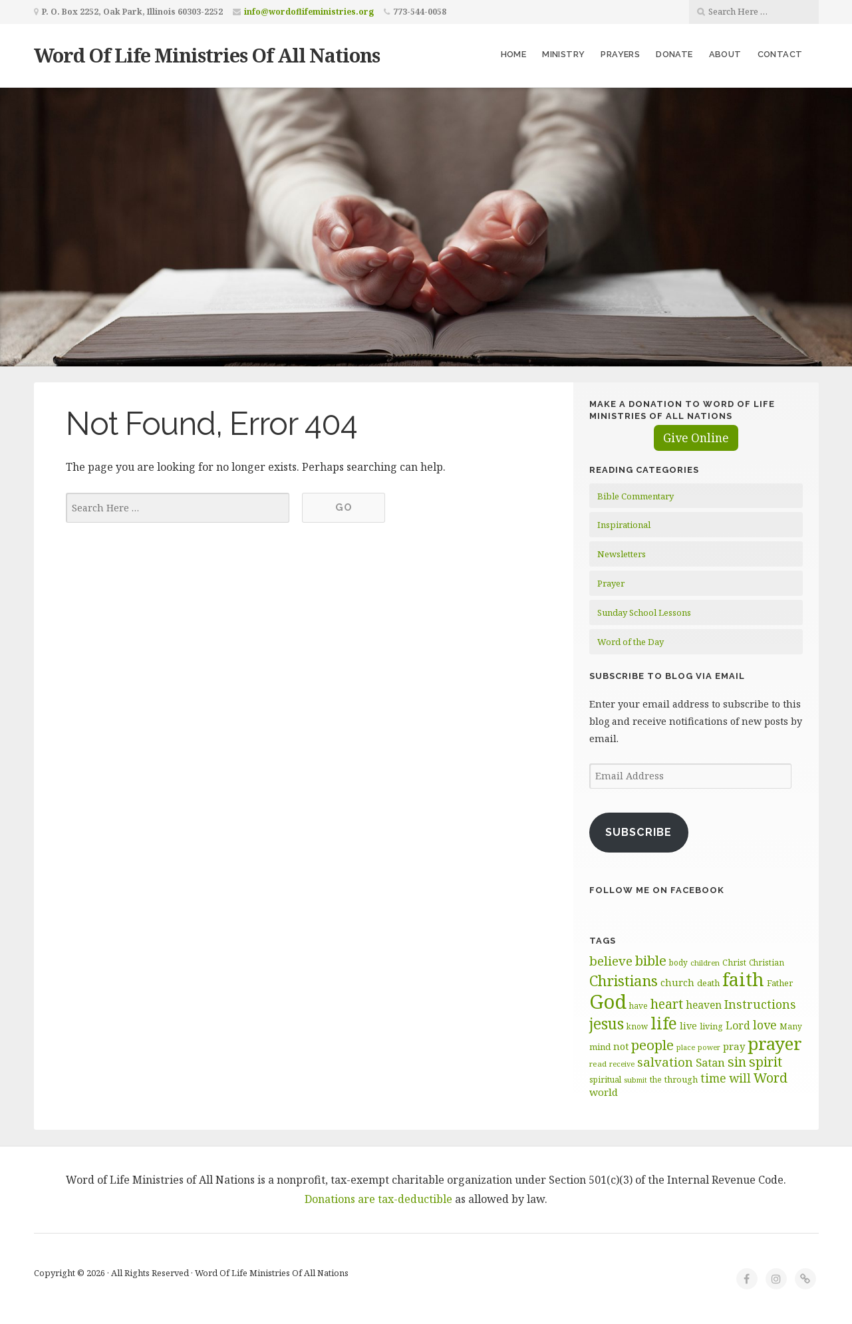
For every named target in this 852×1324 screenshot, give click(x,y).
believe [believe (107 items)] (611, 960)
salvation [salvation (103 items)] (665, 1061)
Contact (780, 54)
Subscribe (638, 832)
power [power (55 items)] (709, 1047)
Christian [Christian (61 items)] (766, 962)
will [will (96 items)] (740, 1078)
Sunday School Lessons (644, 612)
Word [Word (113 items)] (770, 1078)
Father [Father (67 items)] (780, 983)
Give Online (696, 438)
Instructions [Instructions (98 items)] (760, 1004)
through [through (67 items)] (681, 1079)
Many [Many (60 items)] (791, 1026)
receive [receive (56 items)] (622, 1064)
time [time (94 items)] (713, 1078)
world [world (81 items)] (603, 1092)
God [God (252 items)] (608, 1001)
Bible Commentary (635, 496)
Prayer (611, 583)
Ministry (563, 54)
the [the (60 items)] (656, 1079)
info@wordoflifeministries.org (309, 11)
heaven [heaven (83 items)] (704, 1004)
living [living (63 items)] (711, 1026)
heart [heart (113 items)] (666, 1004)
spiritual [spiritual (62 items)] (605, 1079)
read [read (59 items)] (598, 1064)
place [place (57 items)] (685, 1047)
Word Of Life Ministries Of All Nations (207, 55)
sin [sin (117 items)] (737, 1062)
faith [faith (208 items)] (743, 979)
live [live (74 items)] (688, 1025)
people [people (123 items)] (652, 1044)
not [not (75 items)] (621, 1046)
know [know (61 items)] (637, 1026)
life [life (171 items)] (663, 1023)
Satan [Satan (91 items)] (710, 1062)
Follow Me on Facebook (656, 890)
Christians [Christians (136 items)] (623, 980)
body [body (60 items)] (678, 962)
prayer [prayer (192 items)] (775, 1043)
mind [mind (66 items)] (600, 1047)
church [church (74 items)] (677, 982)
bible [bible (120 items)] (650, 960)
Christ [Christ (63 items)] (734, 962)
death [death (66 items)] (708, 983)
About (725, 54)
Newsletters (621, 554)
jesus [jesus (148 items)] (606, 1023)
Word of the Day (630, 642)
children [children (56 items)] (705, 963)
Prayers (620, 54)
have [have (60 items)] (638, 1005)
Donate (674, 54)
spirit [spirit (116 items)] (765, 1062)
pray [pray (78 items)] (734, 1046)
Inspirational (623, 525)
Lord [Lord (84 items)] (738, 1025)
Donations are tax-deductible (378, 1199)
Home (514, 54)
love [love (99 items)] (765, 1025)
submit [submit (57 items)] (635, 1080)
